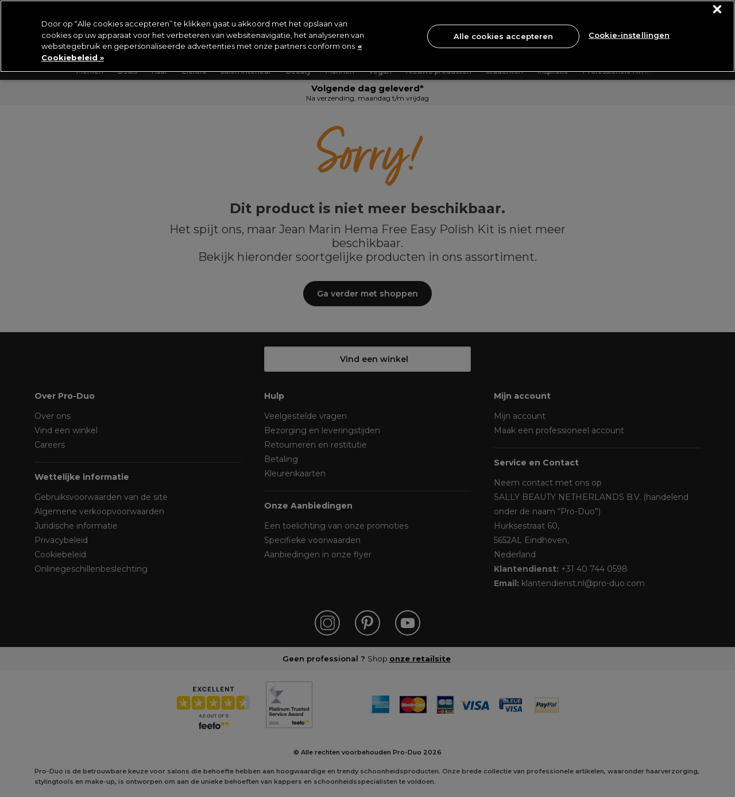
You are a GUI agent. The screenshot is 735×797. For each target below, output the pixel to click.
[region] (367, 36)
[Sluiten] (717, 9)
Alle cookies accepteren (504, 35)
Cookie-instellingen (629, 35)
